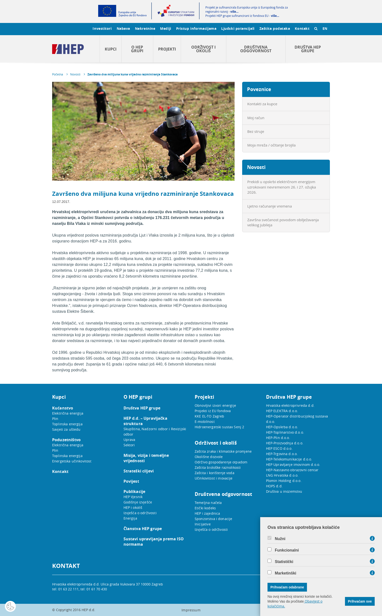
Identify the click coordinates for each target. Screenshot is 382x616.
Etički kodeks (205, 508)
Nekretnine (145, 28)
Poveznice (259, 89)
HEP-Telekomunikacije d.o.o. (289, 459)
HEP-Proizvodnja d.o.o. (284, 443)
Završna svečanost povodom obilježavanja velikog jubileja (283, 222)
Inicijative (203, 524)
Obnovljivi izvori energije (215, 405)
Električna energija (67, 413)
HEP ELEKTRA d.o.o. (282, 410)
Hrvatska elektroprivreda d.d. (290, 405)
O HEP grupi (137, 48)
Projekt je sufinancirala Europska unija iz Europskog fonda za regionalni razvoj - (246, 9)
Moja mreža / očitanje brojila (271, 145)
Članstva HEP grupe (143, 528)
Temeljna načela (208, 502)
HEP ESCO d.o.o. (279, 448)
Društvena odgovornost (255, 48)
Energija (130, 518)
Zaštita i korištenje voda (214, 472)
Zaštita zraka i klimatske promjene (223, 451)
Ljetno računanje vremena (269, 206)
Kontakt (302, 28)
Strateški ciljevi (139, 471)
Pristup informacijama (196, 28)
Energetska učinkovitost (71, 461)
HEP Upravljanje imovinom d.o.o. (293, 464)
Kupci (110, 49)
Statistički (284, 562)
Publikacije (134, 491)
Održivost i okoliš (203, 48)
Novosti (75, 74)
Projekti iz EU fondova (213, 410)
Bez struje (255, 131)
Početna (57, 74)
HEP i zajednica (207, 513)
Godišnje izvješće (138, 502)
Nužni (280, 539)
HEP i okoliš (133, 507)
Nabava (123, 28)
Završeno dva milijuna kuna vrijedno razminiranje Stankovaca (132, 74)
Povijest (131, 481)
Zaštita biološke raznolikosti (218, 467)
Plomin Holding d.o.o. (284, 480)
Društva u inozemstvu (284, 491)
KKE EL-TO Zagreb (209, 416)
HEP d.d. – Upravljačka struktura (145, 421)
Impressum (190, 610)
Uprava (129, 439)
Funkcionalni (287, 550)
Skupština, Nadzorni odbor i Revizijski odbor (155, 432)
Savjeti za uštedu (66, 429)
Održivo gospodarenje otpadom (221, 462)
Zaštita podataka (274, 28)
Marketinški (285, 573)
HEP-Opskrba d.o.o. (282, 427)
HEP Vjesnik (133, 496)
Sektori (129, 445)
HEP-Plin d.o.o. (278, 437)
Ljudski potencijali (237, 28)
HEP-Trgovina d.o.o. (282, 453)
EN (325, 28)
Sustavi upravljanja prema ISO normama (154, 541)
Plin (55, 418)
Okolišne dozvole (209, 456)
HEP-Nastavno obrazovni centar (292, 470)
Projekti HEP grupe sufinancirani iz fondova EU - (242, 16)
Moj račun (255, 117)
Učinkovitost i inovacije (214, 478)
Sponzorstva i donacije (213, 518)
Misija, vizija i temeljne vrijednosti (146, 458)
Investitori (102, 28)
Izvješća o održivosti (140, 513)
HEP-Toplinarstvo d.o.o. (285, 432)
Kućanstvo (62, 408)
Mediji (165, 28)
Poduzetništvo (66, 439)
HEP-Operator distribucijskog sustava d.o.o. (297, 419)
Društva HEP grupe (308, 48)
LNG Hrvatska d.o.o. (282, 475)
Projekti (167, 49)
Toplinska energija (67, 424)
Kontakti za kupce (262, 103)
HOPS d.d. (274, 486)
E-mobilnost (205, 421)
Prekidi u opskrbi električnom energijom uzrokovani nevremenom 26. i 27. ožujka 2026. (281, 187)
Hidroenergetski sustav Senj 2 (219, 427)
